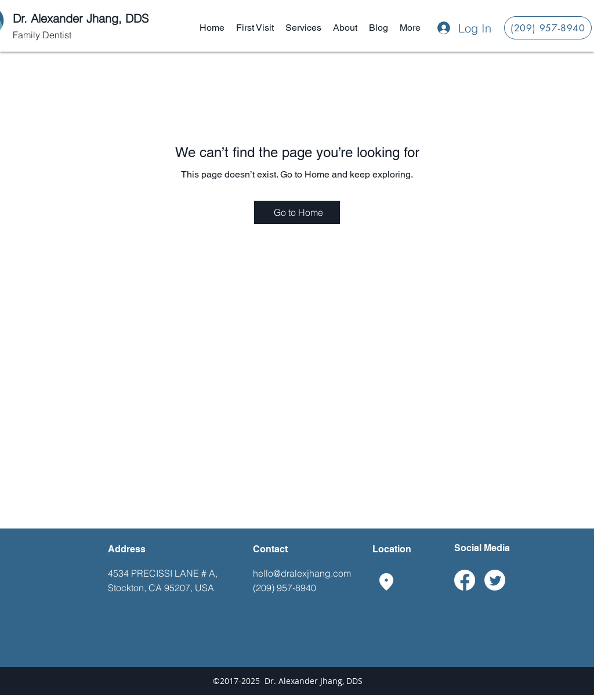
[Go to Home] (297, 212)
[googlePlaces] (386, 581)
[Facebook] (464, 580)
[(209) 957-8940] (548, 27)
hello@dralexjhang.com (302, 573)
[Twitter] (494, 580)
